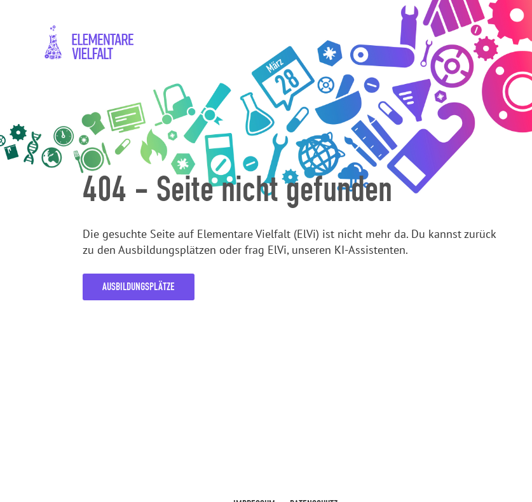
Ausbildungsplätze (138, 286)
